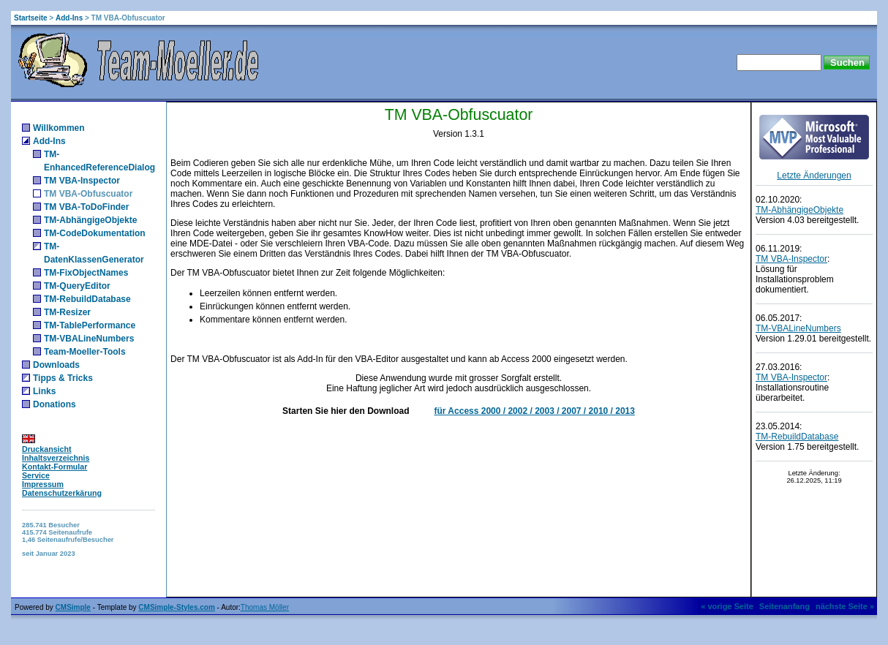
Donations (54, 404)
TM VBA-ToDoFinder (86, 207)
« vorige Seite (727, 606)
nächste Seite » (845, 606)
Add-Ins (69, 18)
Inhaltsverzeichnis (55, 457)
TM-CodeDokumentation (95, 233)
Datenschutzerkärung (62, 493)
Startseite (31, 18)
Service (36, 475)
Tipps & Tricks (63, 378)
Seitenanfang (784, 606)
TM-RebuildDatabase (87, 299)
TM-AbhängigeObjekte (90, 220)
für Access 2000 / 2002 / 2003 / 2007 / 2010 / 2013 (534, 411)
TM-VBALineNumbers (89, 338)
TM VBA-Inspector (82, 181)
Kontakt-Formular (54, 466)
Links (44, 391)
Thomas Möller (265, 607)
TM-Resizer (67, 312)
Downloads (56, 365)
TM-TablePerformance (89, 325)
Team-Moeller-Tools (85, 352)
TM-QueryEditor (77, 286)
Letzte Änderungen (814, 175)
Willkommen (59, 128)
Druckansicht (47, 449)
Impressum (43, 484)
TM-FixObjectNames (86, 273)
